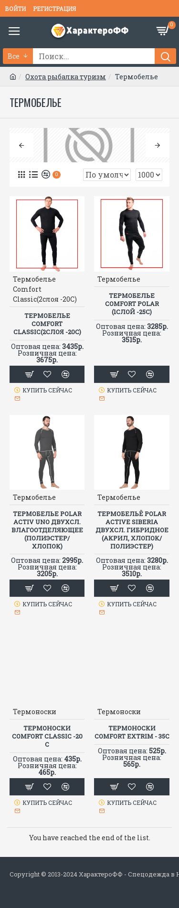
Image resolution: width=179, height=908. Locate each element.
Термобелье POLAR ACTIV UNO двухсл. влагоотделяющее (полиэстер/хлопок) (47, 530)
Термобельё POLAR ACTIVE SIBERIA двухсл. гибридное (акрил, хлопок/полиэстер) (131, 530)
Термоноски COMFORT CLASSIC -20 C (47, 736)
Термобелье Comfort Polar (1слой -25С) (132, 304)
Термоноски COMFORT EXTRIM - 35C (132, 732)
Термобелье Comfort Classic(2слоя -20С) (47, 324)
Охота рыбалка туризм (65, 76)
